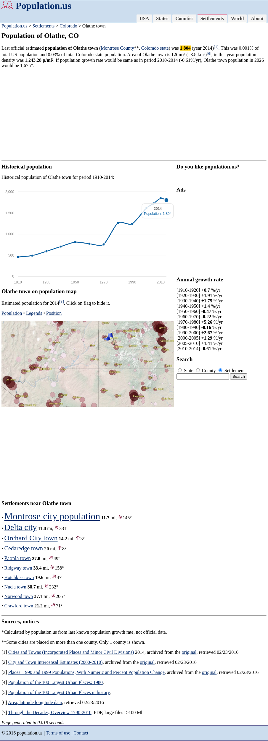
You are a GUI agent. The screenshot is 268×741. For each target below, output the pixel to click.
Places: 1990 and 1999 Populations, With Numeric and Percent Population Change (86, 672)
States (162, 18)
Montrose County (117, 48)
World (237, 18)
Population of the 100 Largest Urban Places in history (59, 692)
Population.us (43, 5)
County (206, 370)
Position (54, 313)
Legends (34, 313)
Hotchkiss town (19, 577)
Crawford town (18, 605)
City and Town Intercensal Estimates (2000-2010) (55, 662)
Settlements (212, 18)
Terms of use (58, 732)
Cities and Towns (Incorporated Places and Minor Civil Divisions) (71, 652)
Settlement (232, 370)
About (257, 18)
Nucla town (15, 586)
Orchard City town (31, 538)
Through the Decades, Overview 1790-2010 (49, 712)
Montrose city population (52, 516)
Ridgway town (18, 567)
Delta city (20, 527)
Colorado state (155, 48)
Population (11, 313)
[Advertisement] (134, 114)
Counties (184, 18)
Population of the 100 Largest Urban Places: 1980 (55, 682)
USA (144, 18)
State (186, 370)
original (189, 652)
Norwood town (18, 596)
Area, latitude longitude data (35, 702)
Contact (80, 732)
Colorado (68, 25)
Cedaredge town (23, 548)
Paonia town (17, 558)
